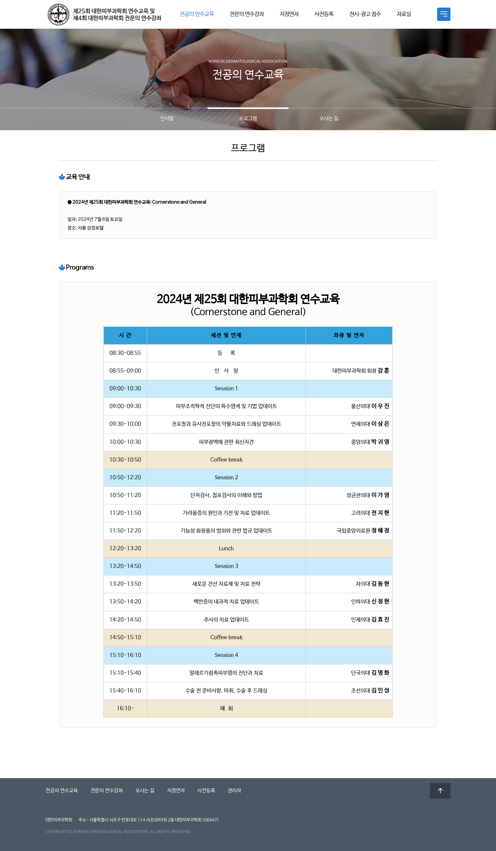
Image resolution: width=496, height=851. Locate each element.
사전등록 (323, 14)
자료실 (404, 14)
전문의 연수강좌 (247, 14)
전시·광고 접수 (365, 14)
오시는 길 (144, 791)
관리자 (234, 791)
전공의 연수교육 (197, 14)
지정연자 (289, 14)
